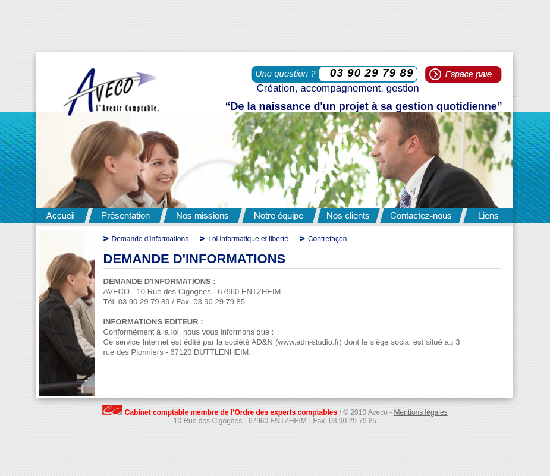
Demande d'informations (150, 239)
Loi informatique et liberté (248, 239)
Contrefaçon (327, 239)
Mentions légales (421, 412)
